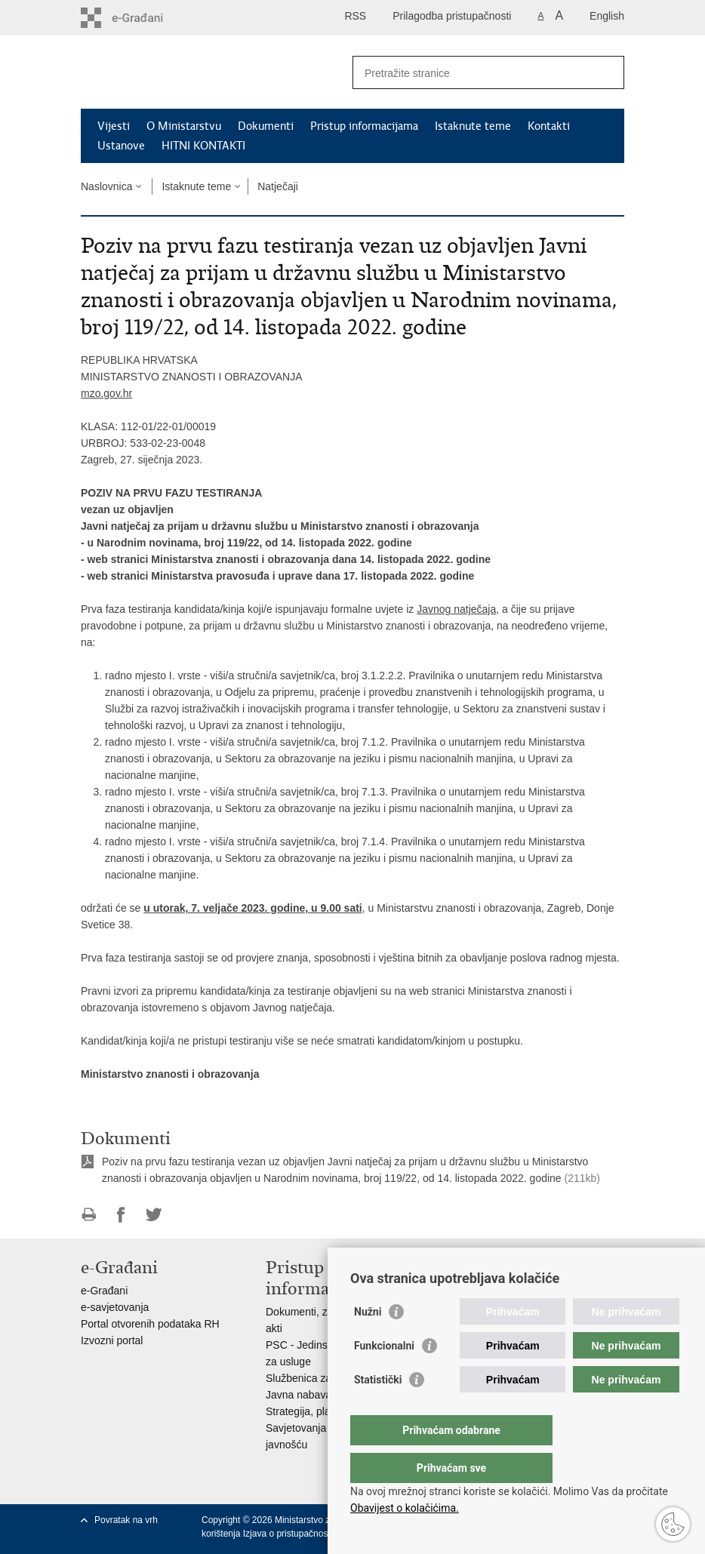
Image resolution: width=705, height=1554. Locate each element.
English (607, 16)
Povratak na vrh (126, 1520)
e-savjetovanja (115, 1307)
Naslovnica (106, 186)
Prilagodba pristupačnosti (452, 16)
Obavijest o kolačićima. (404, 1508)
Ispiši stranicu (89, 1215)
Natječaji (277, 186)
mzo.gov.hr (106, 393)
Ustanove (121, 145)
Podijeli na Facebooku (121, 1215)
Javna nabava (298, 1395)
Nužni (367, 1342)
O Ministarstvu (183, 126)
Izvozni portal (112, 1340)
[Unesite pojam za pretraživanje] (472, 72)
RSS (355, 16)
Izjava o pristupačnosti (288, 1533)
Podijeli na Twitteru (154, 1215)
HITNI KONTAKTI (203, 145)
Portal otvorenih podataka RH (150, 1324)
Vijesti (113, 126)
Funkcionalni (384, 1376)
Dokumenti (266, 126)
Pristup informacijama (364, 126)
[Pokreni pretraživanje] (607, 72)
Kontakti (549, 126)
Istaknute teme (473, 126)
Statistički (378, 1410)
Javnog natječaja (456, 609)
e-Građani (104, 1291)
